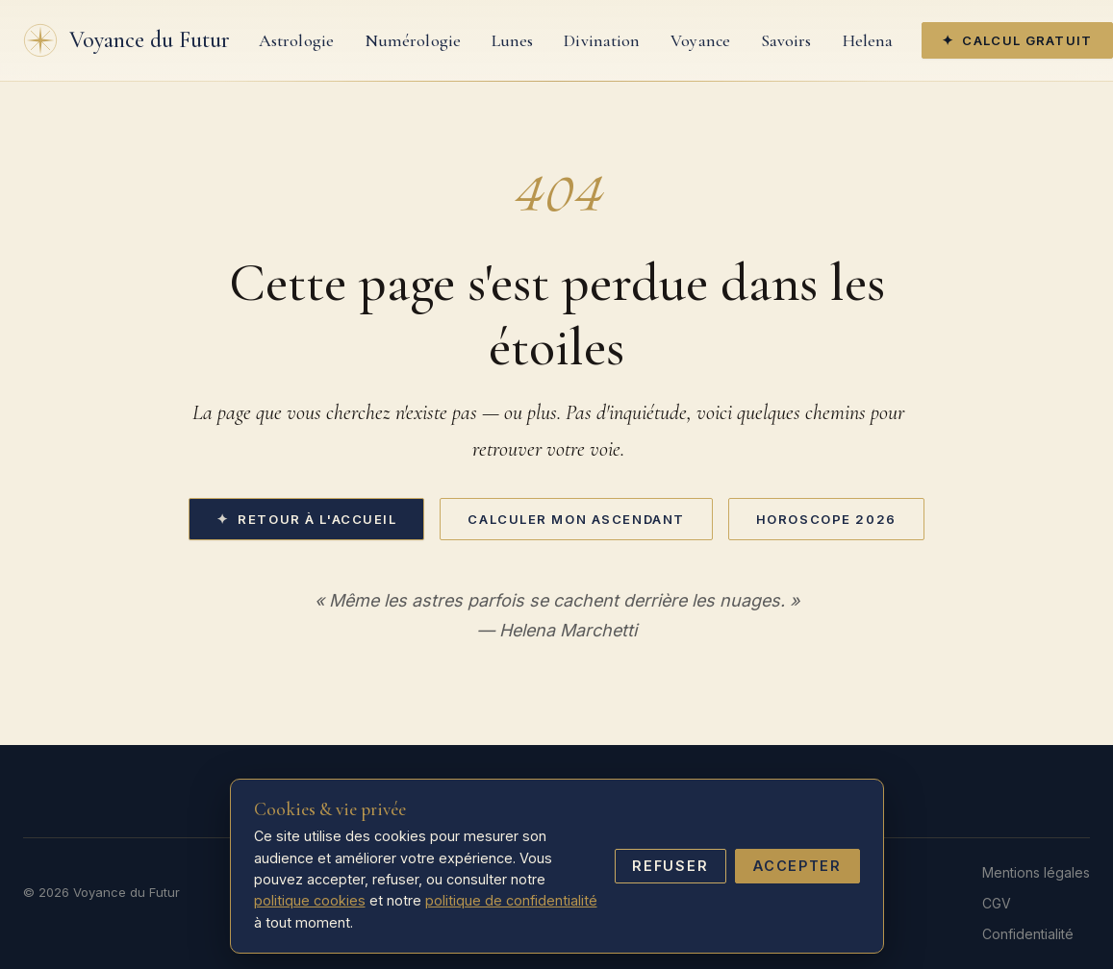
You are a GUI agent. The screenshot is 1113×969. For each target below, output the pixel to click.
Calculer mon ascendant (576, 519)
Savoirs (786, 40)
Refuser (670, 865)
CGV (996, 903)
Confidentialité (1028, 934)
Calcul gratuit (1027, 40)
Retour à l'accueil (317, 519)
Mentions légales (1036, 872)
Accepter (797, 865)
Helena (868, 40)
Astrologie (296, 40)
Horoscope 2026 (826, 519)
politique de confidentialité (511, 900)
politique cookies (310, 900)
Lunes (512, 40)
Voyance (700, 40)
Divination (602, 40)
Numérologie (413, 40)
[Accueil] (126, 40)
